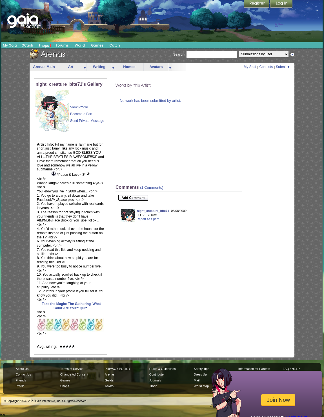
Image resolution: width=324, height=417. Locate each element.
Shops (45, 45)
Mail (196, 380)
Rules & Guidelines (162, 368)
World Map (201, 386)
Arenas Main (44, 67)
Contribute (156, 374)
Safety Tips (201, 368)
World (80, 45)
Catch (115, 45)
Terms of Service (71, 368)
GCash (27, 45)
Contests (266, 67)
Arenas (110, 374)
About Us (22, 368)
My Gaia (10, 45)
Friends (21, 380)
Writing (99, 67)
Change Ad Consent (74, 374)
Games (97, 45)
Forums (62, 45)
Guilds (109, 380)
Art (71, 67)
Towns (109, 386)
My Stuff (250, 67)
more (84, 67)
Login (281, 4)
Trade (153, 386)
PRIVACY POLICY (117, 368)
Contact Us (23, 374)
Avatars (156, 67)
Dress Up (200, 374)
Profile (20, 386)
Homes (129, 67)
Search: (179, 54)
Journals (155, 380)
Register (257, 4)
